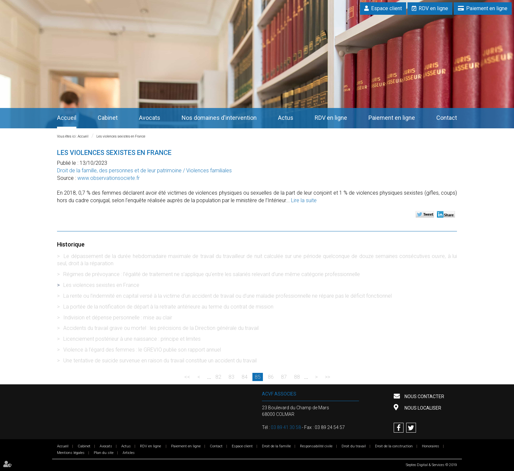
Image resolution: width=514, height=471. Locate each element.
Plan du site (103, 453)
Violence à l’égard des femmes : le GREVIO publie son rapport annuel (142, 350)
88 (297, 377)
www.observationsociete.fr (108, 178)
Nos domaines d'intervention (219, 117)
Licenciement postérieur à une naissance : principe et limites (132, 339)
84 (244, 377)
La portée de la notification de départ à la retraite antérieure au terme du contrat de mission (168, 307)
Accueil (66, 117)
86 (271, 377)
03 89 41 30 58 (286, 427)
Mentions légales (71, 453)
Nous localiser (422, 408)
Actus (285, 117)
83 (231, 377)
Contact (446, 117)
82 (218, 377)
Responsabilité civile (316, 446)
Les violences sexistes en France (120, 136)
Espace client (386, 8)
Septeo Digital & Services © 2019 (431, 465)
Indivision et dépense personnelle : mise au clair (117, 317)
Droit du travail (354, 446)
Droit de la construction (394, 446)
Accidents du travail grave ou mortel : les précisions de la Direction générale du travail (161, 328)
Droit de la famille (276, 446)
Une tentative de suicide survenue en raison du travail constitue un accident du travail (160, 360)
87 (284, 377)
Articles (129, 453)
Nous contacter (424, 396)
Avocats (149, 117)
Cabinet (108, 117)
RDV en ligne (433, 8)
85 (258, 377)
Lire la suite (304, 200)
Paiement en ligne (486, 8)
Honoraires (430, 446)
